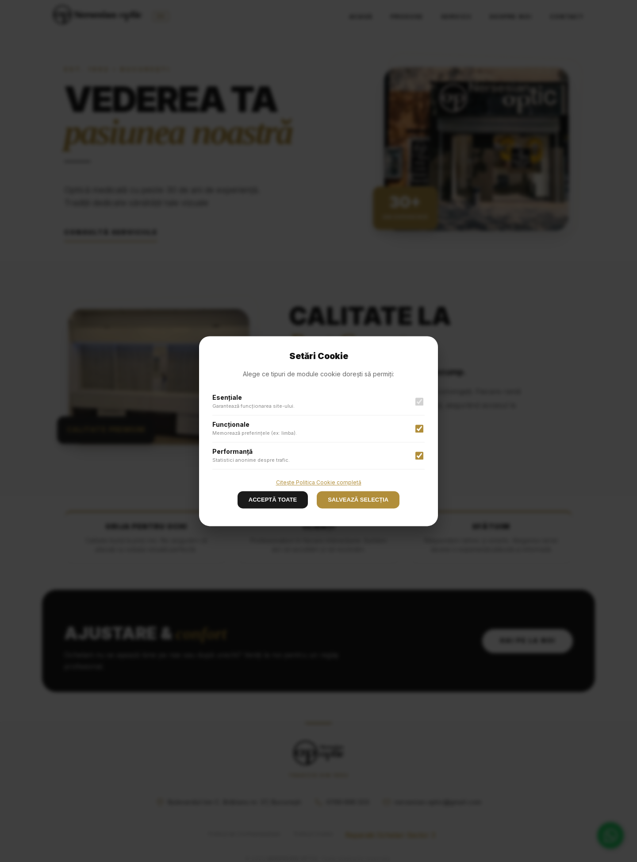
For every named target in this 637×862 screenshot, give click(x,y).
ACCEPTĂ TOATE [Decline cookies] (273, 499)
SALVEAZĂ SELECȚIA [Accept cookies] (358, 499)
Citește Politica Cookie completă (318, 482)
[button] (318, 431)
